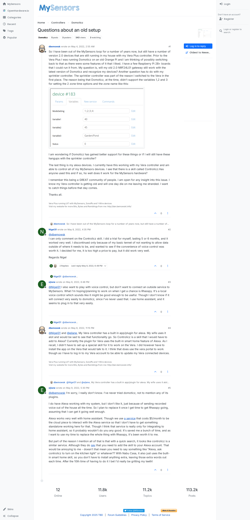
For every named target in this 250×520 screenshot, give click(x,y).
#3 (169, 282)
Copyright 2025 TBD (91, 514)
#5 (169, 387)
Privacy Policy (139, 514)
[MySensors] (16, 4)
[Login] (233, 4)
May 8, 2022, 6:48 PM (77, 282)
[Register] (233, 19)
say (93, 445)
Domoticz (43, 37)
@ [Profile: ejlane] (72, 333)
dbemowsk (54, 46)
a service (129, 418)
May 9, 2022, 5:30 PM (77, 387)
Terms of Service (161, 514)
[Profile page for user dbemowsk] (42, 49)
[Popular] (16, 37)
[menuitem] (233, 4)
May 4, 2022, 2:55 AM (83, 46)
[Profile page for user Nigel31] (42, 232)
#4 (169, 328)
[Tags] (16, 31)
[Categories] (16, 17)
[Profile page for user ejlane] (42, 284)
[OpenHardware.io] (16, 10)
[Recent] (16, 24)
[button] (16, 509)
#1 (170, 46)
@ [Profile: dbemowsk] (57, 234)
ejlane (52, 282)
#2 (169, 229)
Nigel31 (53, 229)
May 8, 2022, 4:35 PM (79, 229)
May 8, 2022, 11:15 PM (82, 328)
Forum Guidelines (117, 514)
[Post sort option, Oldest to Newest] (198, 52)
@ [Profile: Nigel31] (55, 287)
